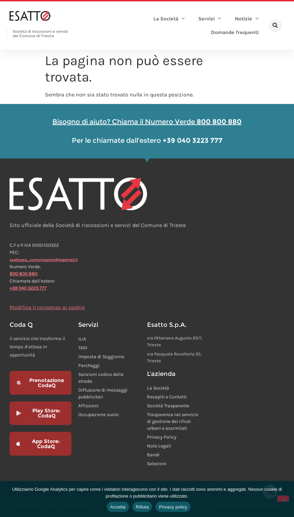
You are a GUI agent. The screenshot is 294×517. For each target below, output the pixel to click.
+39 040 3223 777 (28, 288)
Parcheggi (89, 365)
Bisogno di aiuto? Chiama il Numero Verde (147, 122)
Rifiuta (142, 507)
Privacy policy (173, 507)
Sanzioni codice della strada (101, 377)
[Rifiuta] (283, 499)
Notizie (247, 19)
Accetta (118, 507)
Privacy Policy (162, 437)
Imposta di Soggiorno (101, 357)
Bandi (153, 455)
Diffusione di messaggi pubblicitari (103, 393)
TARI (82, 348)
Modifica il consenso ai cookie (47, 307)
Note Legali (159, 446)
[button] (275, 25)
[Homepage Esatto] (30, 16)
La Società (169, 19)
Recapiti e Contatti (167, 397)
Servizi (209, 19)
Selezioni (156, 464)
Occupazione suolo (98, 414)
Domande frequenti (235, 32)
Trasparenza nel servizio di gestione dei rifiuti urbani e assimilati (172, 421)
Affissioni (88, 406)
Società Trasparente (168, 406)
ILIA (82, 339)
